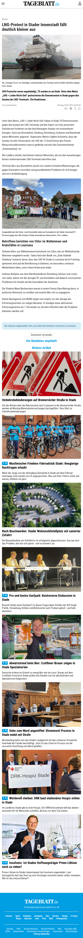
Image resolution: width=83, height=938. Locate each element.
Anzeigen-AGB (70, 929)
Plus (44, 918)
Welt (51, 918)
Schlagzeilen (61, 918)
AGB (59, 929)
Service (55, 916)
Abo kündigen (72, 931)
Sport (17, 916)
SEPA (7, 931)
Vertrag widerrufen (41, 934)
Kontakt (10, 929)
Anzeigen (38, 916)
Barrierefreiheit (47, 929)
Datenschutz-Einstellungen (38, 931)
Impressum (58, 931)
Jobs (37, 918)
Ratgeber (27, 916)
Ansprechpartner (31, 929)
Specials (28, 918)
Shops (18, 918)
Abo (47, 916)
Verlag (65, 916)
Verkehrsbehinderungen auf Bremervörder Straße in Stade (39, 400)
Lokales (8, 916)
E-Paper (74, 916)
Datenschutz (18, 931)
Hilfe (18, 929)
